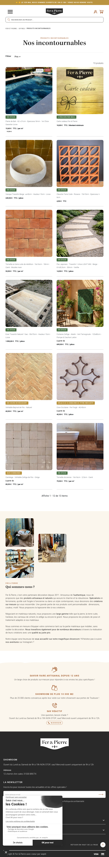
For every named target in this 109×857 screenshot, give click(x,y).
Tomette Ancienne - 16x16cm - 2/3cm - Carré (75, 477)
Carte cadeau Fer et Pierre (67, 121)
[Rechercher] (54, 19)
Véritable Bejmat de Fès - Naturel (19, 407)
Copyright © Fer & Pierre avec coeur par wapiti (24, 853)
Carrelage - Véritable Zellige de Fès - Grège (23, 477)
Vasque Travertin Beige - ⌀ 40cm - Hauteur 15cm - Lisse (28, 194)
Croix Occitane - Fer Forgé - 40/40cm (71, 407)
